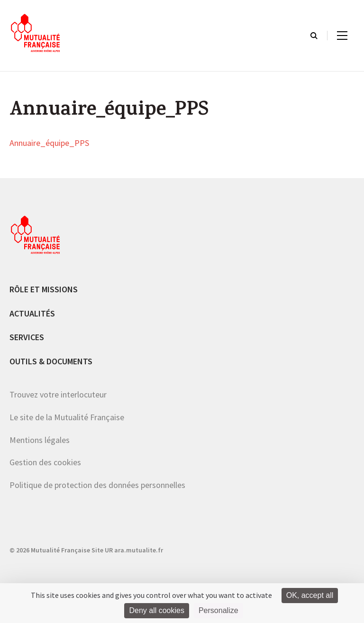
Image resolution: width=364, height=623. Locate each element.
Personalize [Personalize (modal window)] (218, 610)
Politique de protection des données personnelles (97, 484)
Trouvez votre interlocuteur (58, 394)
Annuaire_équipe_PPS (49, 143)
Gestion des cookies (45, 462)
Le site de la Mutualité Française (66, 417)
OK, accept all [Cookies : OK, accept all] (310, 595)
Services (26, 337)
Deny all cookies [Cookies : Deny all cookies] (156, 610)
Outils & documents (50, 361)
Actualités (32, 313)
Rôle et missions (43, 289)
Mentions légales (39, 439)
